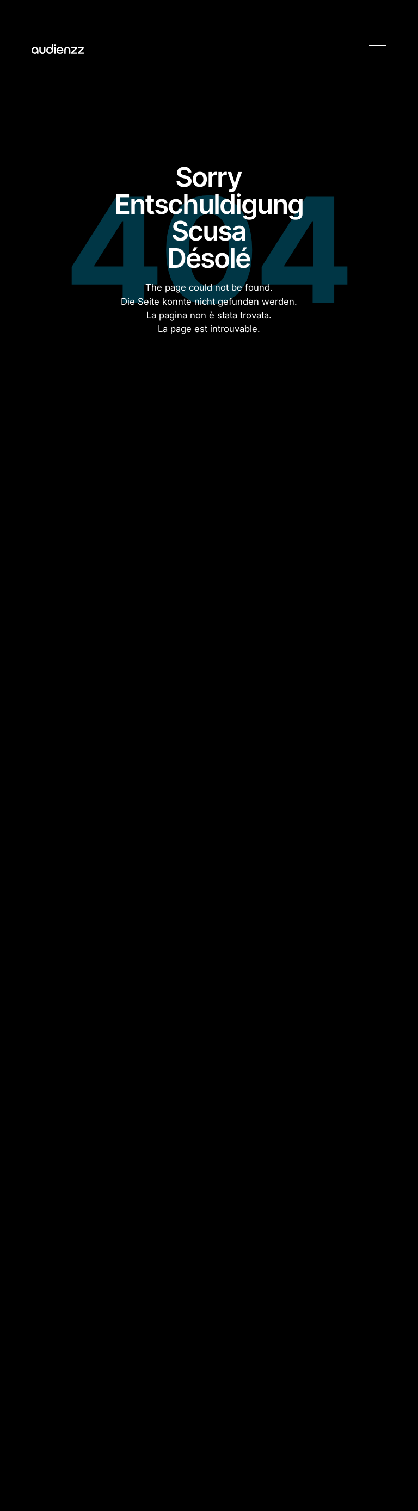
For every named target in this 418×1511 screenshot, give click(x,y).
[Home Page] (58, 49)
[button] (377, 49)
